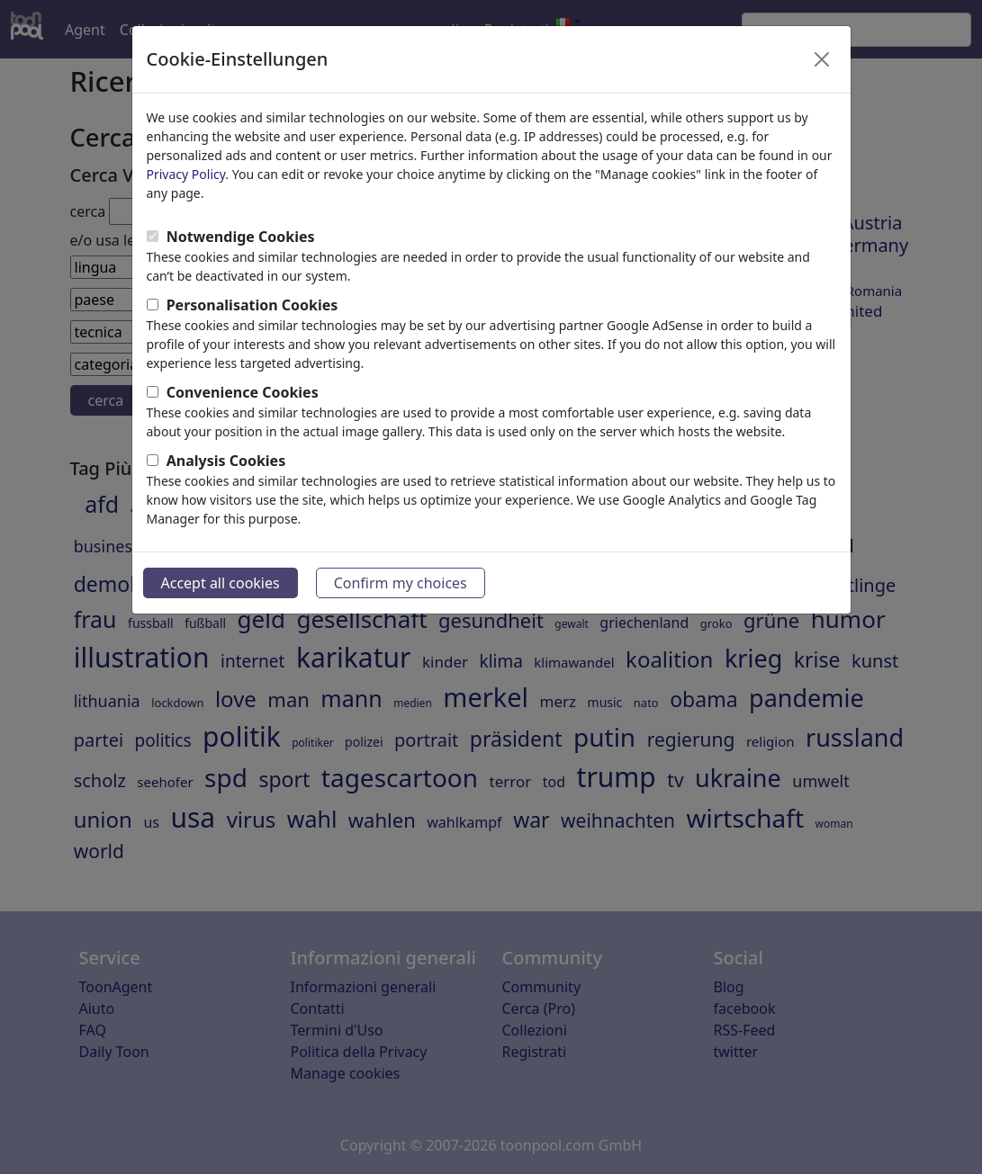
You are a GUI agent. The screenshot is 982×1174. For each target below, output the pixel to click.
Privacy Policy (186, 174)
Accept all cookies (220, 583)
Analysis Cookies (226, 460)
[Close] (821, 59)
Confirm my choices (400, 583)
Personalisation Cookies (252, 305)
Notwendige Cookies (241, 236)
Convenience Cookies (243, 392)
